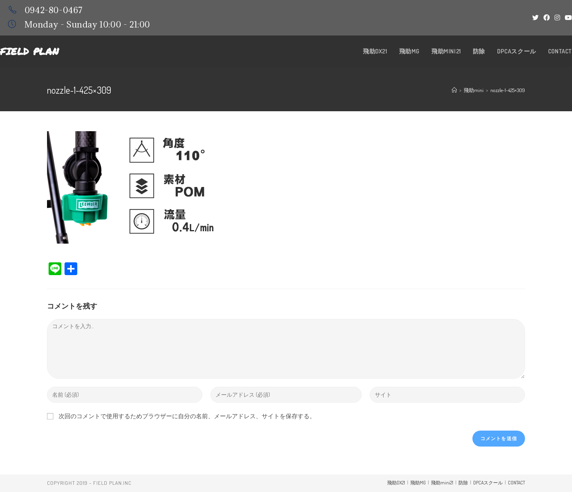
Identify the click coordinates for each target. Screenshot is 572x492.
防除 (463, 483)
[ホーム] (454, 90)
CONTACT (516, 483)
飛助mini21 (442, 483)
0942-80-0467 (54, 10)
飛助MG (418, 483)
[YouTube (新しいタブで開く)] (567, 18)
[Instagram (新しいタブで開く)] (557, 18)
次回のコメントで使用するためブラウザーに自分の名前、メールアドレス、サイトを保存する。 (187, 416)
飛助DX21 (396, 483)
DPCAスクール (488, 483)
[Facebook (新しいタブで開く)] (546, 18)
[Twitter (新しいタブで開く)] (535, 18)
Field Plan (29, 51)
